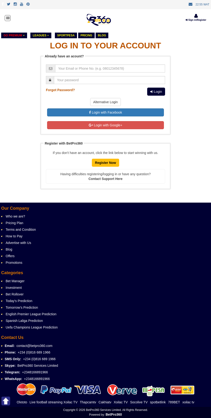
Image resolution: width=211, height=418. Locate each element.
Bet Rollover (15, 294)
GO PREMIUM (14, 35)
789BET (174, 402)
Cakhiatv (104, 402)
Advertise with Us (18, 243)
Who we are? (15, 216)
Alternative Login (105, 102)
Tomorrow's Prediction (22, 307)
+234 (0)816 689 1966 (34, 352)
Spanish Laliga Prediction (24, 321)
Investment (14, 288)
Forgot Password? (60, 90)
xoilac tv (188, 402)
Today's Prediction (19, 301)
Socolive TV (138, 402)
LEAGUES (41, 35)
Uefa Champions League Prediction (32, 327)
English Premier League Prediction (31, 314)
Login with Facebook (105, 112)
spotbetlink (158, 402)
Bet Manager (15, 281)
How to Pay (14, 236)
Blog (102, 35)
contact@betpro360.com (34, 346)
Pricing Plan (14, 223)
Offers (10, 256)
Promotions (14, 262)
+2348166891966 (35, 372)
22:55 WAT (202, 4)
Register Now (105, 163)
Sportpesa (66, 35)
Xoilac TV (121, 402)
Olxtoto (22, 402)
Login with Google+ (105, 125)
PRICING (86, 35)
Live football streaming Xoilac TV (53, 402)
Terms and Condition (21, 229)
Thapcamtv (88, 402)
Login (156, 92)
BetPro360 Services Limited (37, 365)
